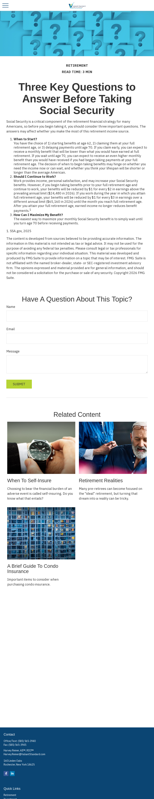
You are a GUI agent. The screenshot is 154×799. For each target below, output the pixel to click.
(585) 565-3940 (27, 741)
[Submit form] (19, 384)
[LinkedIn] (12, 773)
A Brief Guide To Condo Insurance (32, 568)
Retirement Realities (101, 480)
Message (13, 351)
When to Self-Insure (29, 480)
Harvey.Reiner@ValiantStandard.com (24, 754)
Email (10, 329)
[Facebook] (6, 773)
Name (10, 307)
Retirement (10, 795)
